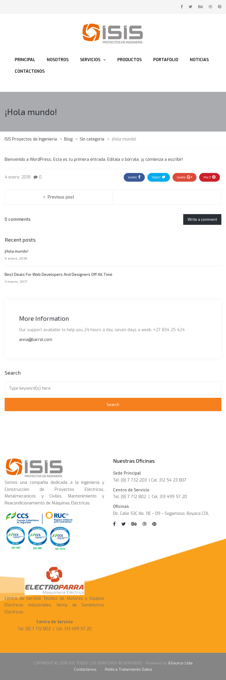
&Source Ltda (180, 663)
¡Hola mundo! (16, 251)
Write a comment (202, 219)
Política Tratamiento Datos (128, 669)
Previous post (61, 197)
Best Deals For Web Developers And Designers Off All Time (58, 274)
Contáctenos (85, 669)
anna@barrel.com (35, 339)
